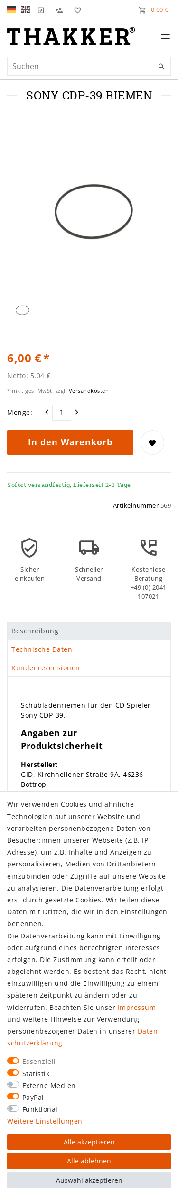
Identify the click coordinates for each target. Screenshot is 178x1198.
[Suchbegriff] (89, 66)
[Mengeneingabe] (61, 413)
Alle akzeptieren (89, 1141)
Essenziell (39, 1061)
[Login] (41, 9)
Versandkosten (88, 390)
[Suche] (161, 66)
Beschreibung (34, 630)
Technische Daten (41, 649)
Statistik (36, 1073)
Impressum (137, 1007)
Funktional (40, 1109)
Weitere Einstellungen (45, 1121)
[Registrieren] (59, 9)
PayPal (33, 1097)
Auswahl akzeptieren (89, 1180)
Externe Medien (49, 1085)
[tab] (89, 631)
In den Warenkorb (70, 442)
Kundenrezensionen (45, 667)
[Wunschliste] (75, 9)
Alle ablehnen (89, 1160)
